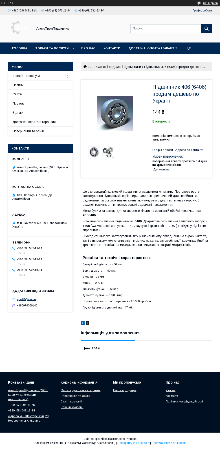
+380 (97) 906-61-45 (21, 405)
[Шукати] (206, 28)
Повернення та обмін (28, 131)
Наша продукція (124, 390)
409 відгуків (210, 3)
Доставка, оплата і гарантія (153, 48)
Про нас (88, 48)
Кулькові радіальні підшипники (118, 67)
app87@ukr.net (26, 299)
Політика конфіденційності (184, 401)
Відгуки (18, 112)
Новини (18, 85)
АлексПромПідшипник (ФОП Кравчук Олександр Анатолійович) (28, 395)
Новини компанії (72, 407)
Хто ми (170, 390)
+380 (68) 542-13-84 (21, 410)
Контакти (111, 48)
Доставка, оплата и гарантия (34, 122)
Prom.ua (131, 438)
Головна (19, 48)
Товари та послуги (52, 48)
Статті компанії (71, 401)
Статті (17, 94)
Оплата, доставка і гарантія (80, 390)
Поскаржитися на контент (133, 443)
